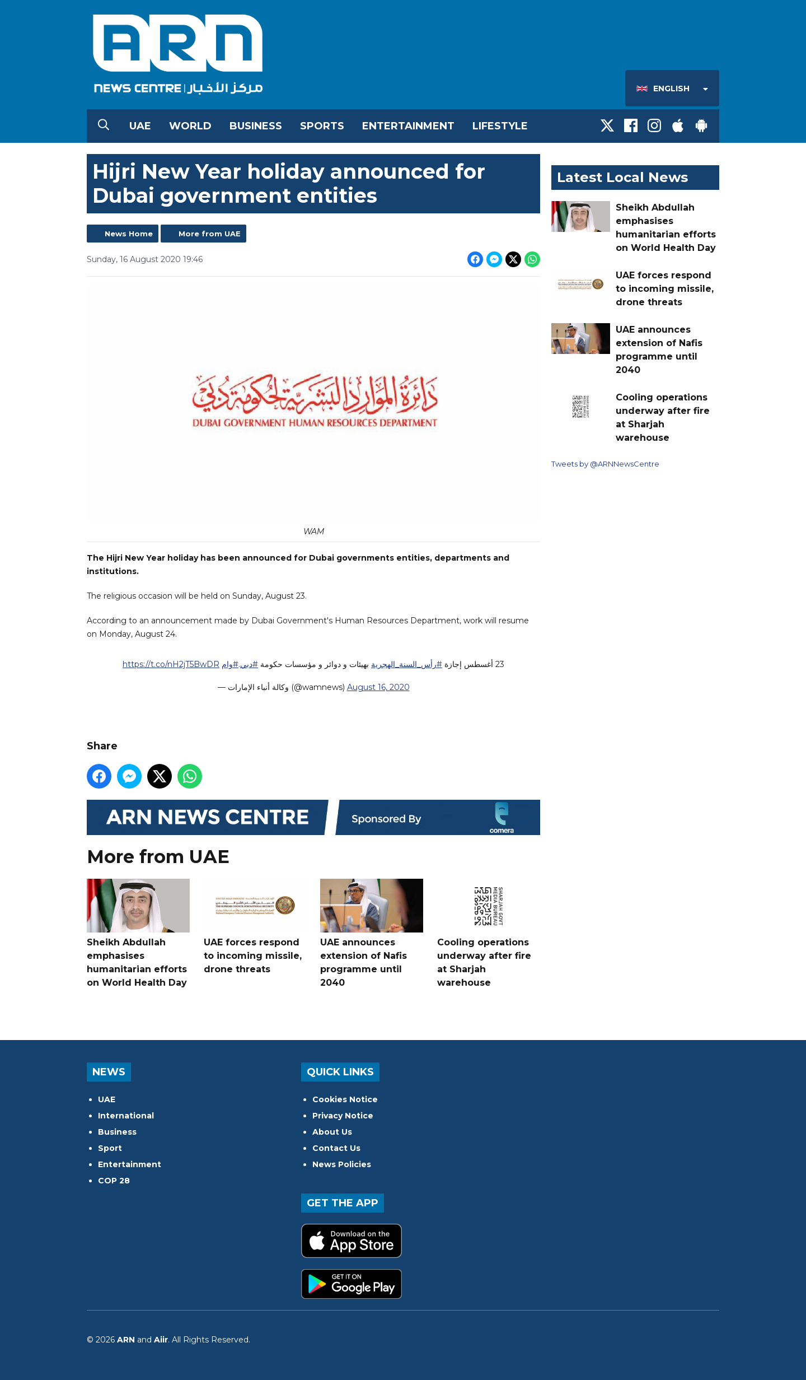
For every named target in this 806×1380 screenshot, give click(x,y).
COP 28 (114, 1181)
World (190, 126)
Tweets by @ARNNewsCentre (605, 463)
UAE (140, 126)
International (126, 1116)
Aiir (161, 1340)
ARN (126, 1340)
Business (255, 126)
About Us (332, 1132)
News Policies (341, 1164)
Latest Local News (622, 177)
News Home (129, 233)
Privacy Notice (342, 1116)
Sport (110, 1148)
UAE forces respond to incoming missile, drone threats (255, 927)
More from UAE (210, 233)
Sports (322, 126)
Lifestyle (500, 126)
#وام (230, 665)
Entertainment (408, 126)
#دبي (249, 665)
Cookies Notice (345, 1099)
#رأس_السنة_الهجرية (406, 665)
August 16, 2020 (378, 688)
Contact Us (336, 1148)
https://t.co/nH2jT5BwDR (171, 665)
